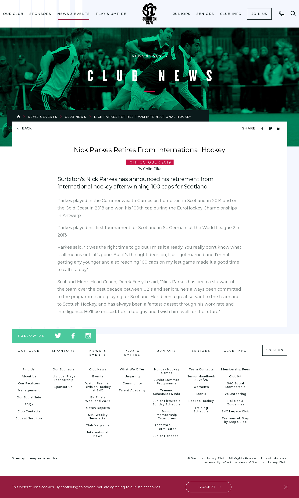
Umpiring (132, 376)
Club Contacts (29, 411)
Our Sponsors (64, 369)
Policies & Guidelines (235, 402)
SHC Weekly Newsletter (98, 416)
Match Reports (98, 408)
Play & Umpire (111, 14)
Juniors (181, 14)
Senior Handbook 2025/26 (201, 378)
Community (132, 383)
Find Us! (29, 369)
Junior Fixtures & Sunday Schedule (167, 402)
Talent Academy (132, 390)
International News (97, 434)
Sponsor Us (63, 387)
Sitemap (18, 458)
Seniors (205, 14)
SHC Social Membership (235, 385)
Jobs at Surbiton (29, 418)
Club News (75, 116)
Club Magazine (98, 425)
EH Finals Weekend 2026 (97, 399)
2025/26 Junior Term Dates (166, 427)
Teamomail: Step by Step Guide (235, 420)
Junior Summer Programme (166, 381)
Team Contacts (201, 369)
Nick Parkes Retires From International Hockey (143, 116)
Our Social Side (29, 397)
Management (29, 390)
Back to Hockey (201, 401)
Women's (201, 387)
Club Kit (235, 376)
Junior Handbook (167, 436)
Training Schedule (201, 409)
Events (97, 376)
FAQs (29, 404)
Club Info (231, 14)
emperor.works (43, 458)
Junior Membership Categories (167, 415)
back (27, 128)
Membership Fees (235, 369)
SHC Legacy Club (235, 411)
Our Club (13, 14)
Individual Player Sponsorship (63, 378)
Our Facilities (29, 383)
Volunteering (235, 394)
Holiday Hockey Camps (166, 371)
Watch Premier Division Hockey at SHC (98, 387)
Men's (201, 394)
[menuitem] (13, 14)
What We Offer (132, 369)
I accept (207, 487)
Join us (259, 14)
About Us (29, 376)
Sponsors (40, 14)
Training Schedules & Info (166, 392)
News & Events (73, 14)
